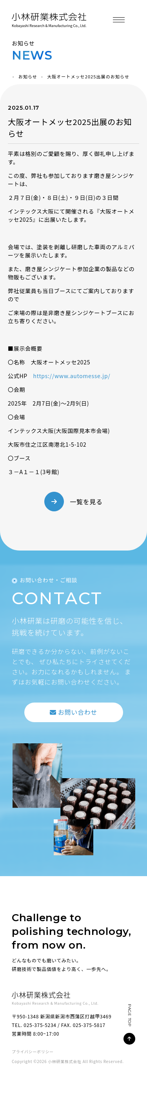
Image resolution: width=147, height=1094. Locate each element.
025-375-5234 (40, 1025)
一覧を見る (86, 501)
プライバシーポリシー (33, 1051)
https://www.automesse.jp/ (72, 376)
